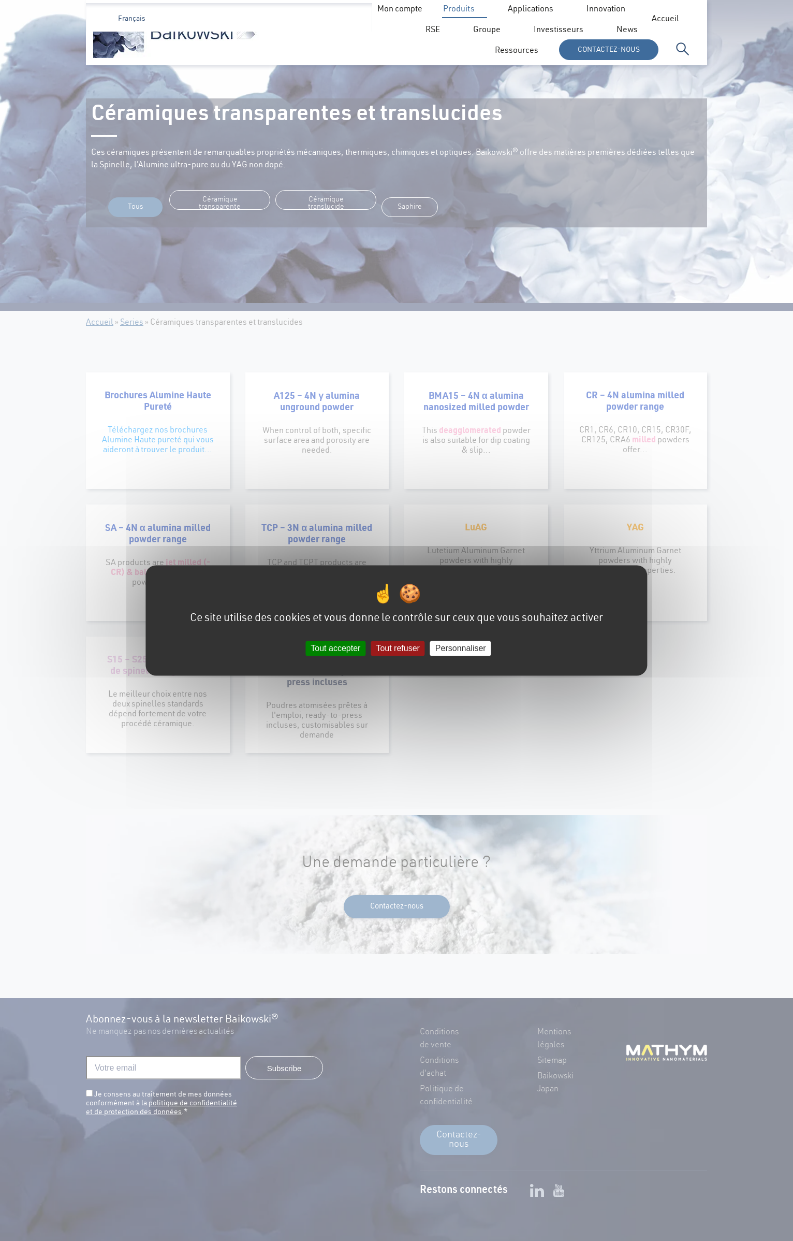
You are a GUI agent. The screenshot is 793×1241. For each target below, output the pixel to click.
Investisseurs (391, 19)
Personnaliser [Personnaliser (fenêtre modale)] (460, 648)
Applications (329, 52)
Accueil (325, 20)
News (453, 20)
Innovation (404, 52)
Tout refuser (397, 648)
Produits (258, 52)
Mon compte (586, 20)
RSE (464, 52)
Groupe (518, 52)
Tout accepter (335, 648)
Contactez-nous (609, 50)
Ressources (506, 20)
